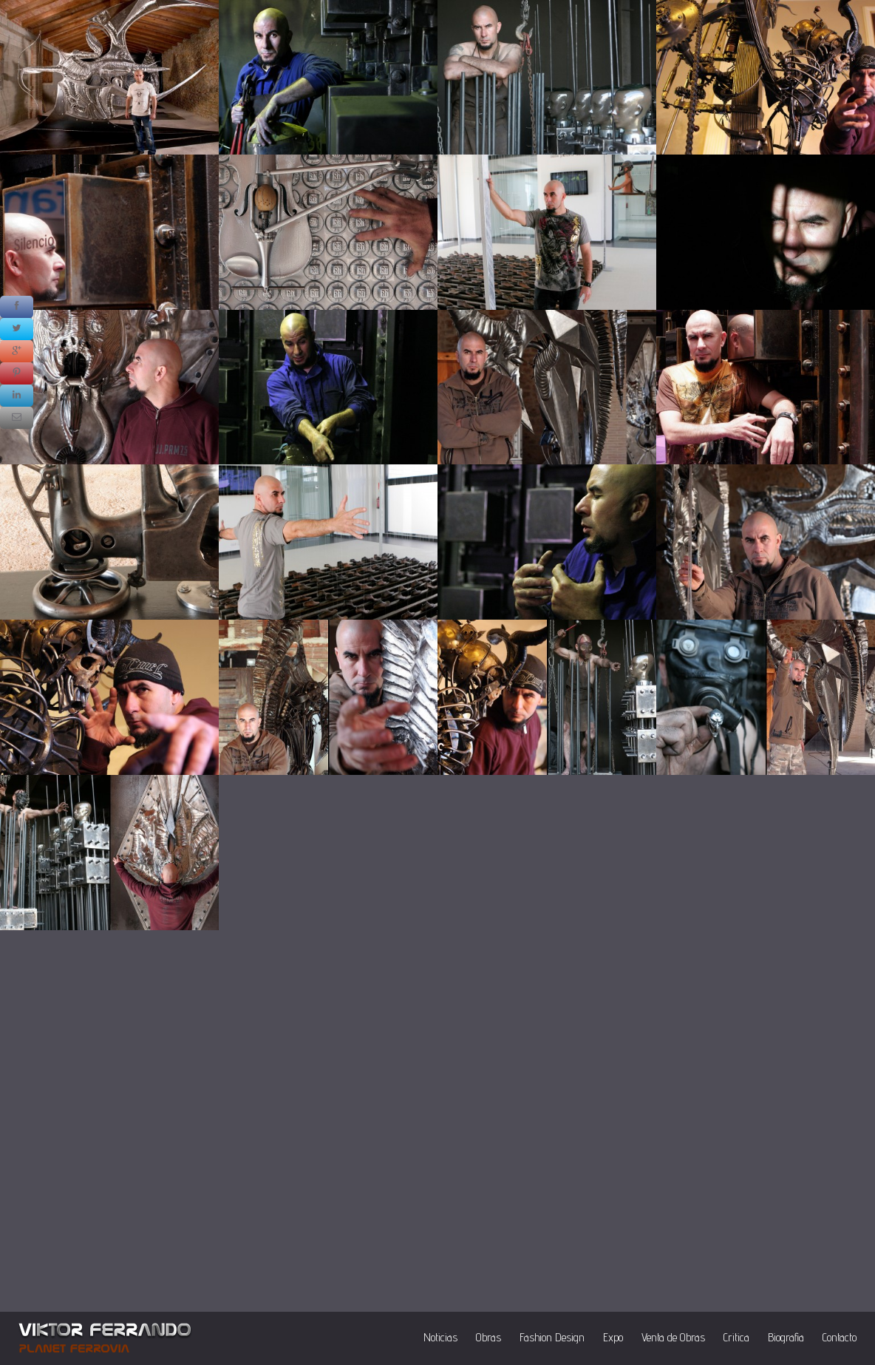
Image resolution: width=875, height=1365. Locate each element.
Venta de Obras (673, 1337)
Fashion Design (552, 1337)
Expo (613, 1337)
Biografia (786, 1337)
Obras (488, 1337)
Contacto (840, 1337)
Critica (736, 1337)
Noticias (440, 1337)
